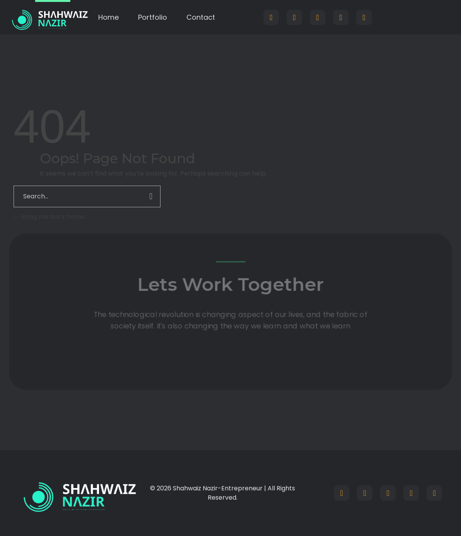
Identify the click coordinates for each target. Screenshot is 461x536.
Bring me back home (49, 216)
